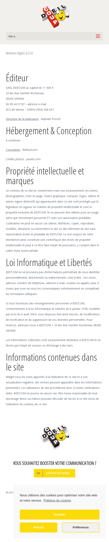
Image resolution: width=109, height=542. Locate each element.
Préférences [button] (81, 527)
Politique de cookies (57, 500)
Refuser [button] (38, 527)
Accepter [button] (60, 514)
